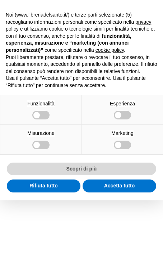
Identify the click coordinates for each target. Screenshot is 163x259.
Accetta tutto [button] (119, 185)
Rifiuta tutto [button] (43, 185)
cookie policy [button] (110, 50)
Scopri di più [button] (81, 169)
